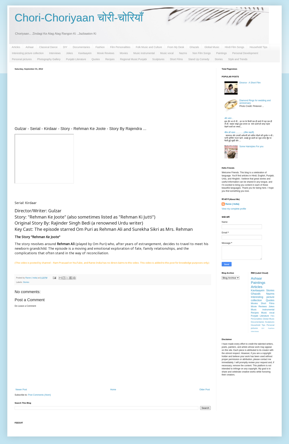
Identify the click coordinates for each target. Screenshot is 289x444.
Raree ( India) (232, 204)
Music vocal (167, 53)
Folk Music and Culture (149, 47)
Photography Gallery (49, 59)
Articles (16, 47)
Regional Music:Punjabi (133, 59)
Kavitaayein (84, 53)
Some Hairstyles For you (251, 146)
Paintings (221, 53)
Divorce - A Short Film (250, 82)
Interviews (55, 53)
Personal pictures (22, 59)
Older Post (204, 389)
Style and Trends (237, 59)
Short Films (176, 59)
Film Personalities (120, 47)
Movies (124, 53)
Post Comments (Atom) (39, 395)
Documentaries (81, 47)
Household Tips (258, 47)
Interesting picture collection (28, 53)
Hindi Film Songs (234, 47)
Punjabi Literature (76, 59)
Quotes (96, 59)
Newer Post (21, 389)
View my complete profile (234, 209)
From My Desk (176, 47)
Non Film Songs (201, 53)
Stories (219, 59)
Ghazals (194, 47)
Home (113, 389)
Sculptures (158, 59)
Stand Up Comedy (198, 59)
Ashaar (30, 47)
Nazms (183, 53)
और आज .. (228, 118)
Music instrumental (144, 53)
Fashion (100, 47)
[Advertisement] (113, 97)
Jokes (69, 53)
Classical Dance (48, 47)
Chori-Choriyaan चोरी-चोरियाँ (79, 18)
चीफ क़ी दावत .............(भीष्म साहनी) (239, 132)
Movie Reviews (105, 53)
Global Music (211, 47)
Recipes (110, 59)
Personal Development (245, 53)
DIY (65, 47)
